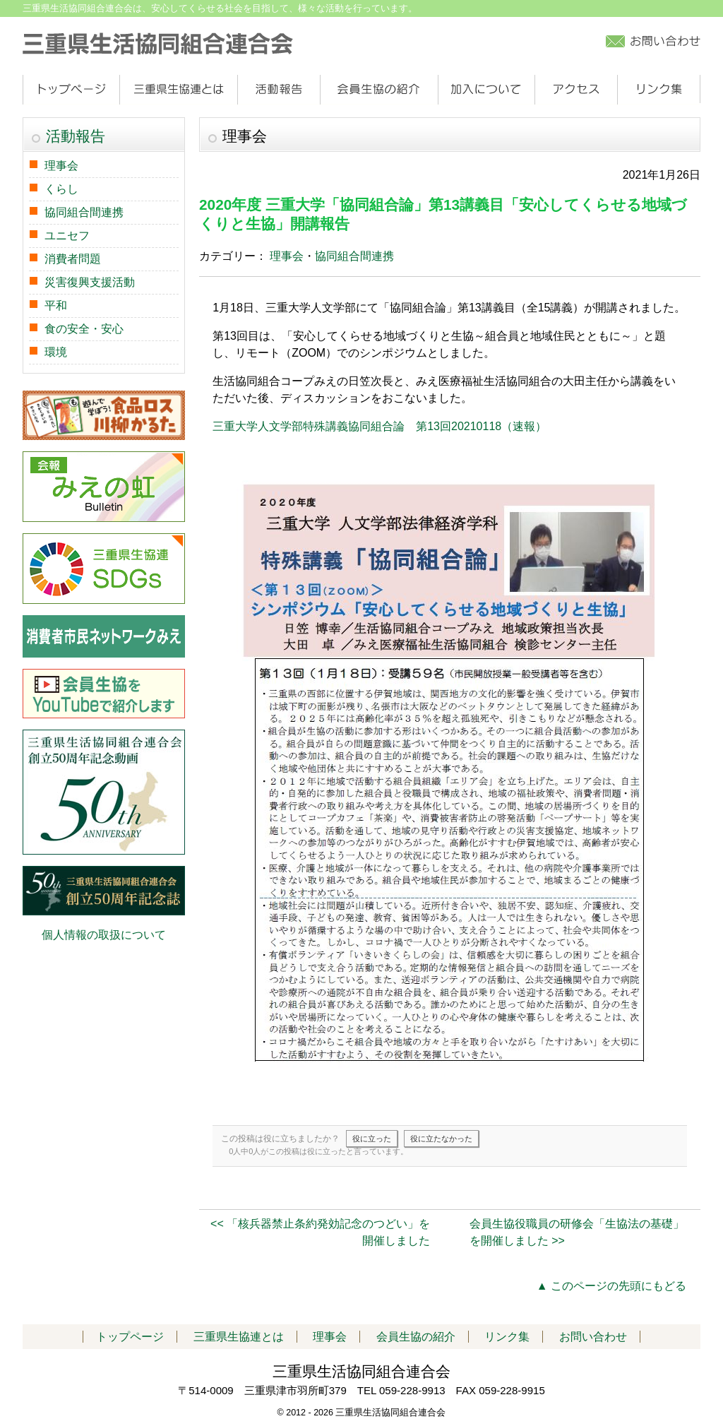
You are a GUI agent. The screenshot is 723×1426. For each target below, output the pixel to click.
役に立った (371, 1138)
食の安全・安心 (84, 329)
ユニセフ (67, 236)
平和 (55, 305)
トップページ (71, 90)
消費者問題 (72, 259)
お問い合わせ (593, 1337)
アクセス (575, 90)
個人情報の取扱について (104, 935)
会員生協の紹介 (379, 90)
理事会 (287, 256)
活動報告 (278, 90)
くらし (61, 189)
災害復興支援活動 (89, 282)
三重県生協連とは (178, 90)
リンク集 (658, 90)
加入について (486, 90)
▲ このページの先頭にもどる (611, 1286)
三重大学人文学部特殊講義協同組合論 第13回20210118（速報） (379, 426)
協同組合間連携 (354, 256)
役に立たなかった (441, 1138)
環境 (55, 352)
